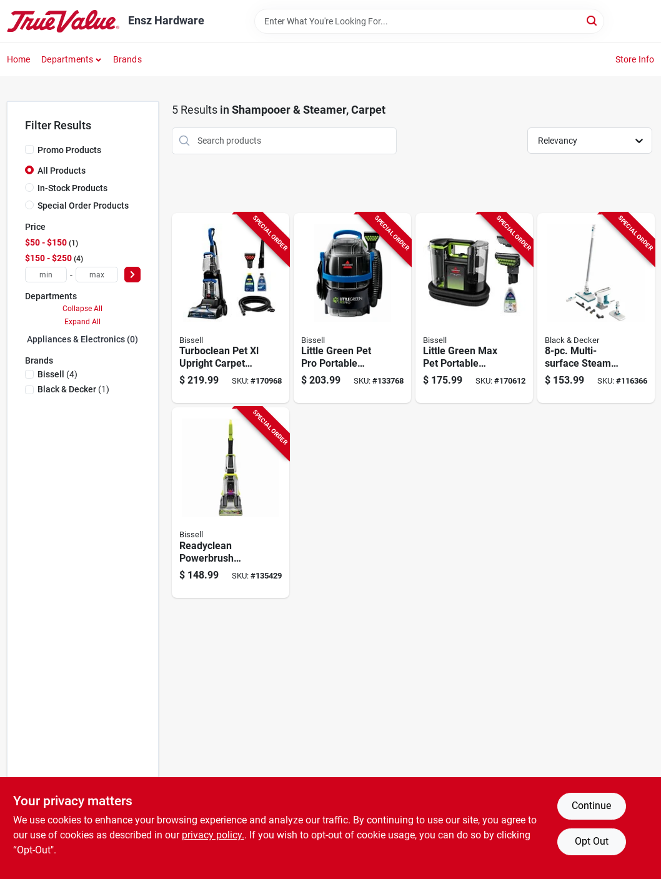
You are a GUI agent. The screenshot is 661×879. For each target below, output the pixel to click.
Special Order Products (83, 205)
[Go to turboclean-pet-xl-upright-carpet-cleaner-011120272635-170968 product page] (230, 308)
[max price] (97, 274)
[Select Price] (132, 274)
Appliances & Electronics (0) (82, 339)
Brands (127, 59)
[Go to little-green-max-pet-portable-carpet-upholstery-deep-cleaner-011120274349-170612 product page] (474, 308)
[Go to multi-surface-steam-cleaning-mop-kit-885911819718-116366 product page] (596, 308)
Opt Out (592, 841)
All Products (61, 170)
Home (19, 59)
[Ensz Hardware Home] (63, 21)
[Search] (593, 20)
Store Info (635, 59)
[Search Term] (429, 21)
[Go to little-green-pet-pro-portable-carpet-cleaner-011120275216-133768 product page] (352, 308)
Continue (591, 806)
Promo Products (69, 150)
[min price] (46, 274)
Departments (67, 59)
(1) (73, 389)
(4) (57, 374)
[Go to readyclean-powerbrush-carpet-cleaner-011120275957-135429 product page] (230, 502)
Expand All (82, 321)
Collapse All (82, 308)
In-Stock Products (72, 188)
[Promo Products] (29, 149)
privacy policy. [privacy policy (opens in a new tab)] (213, 835)
